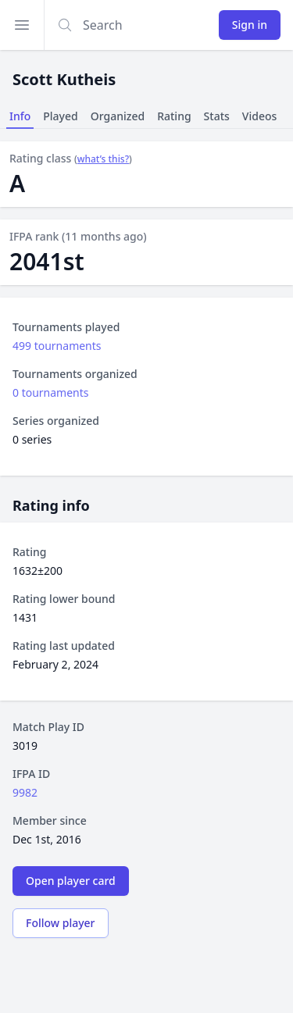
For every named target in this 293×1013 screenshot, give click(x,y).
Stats (217, 116)
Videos (259, 116)
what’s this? (103, 159)
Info (19, 116)
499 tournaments (57, 345)
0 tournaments (51, 392)
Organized (118, 116)
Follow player (60, 922)
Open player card (71, 880)
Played (60, 116)
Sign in (249, 24)
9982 (25, 792)
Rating (174, 116)
